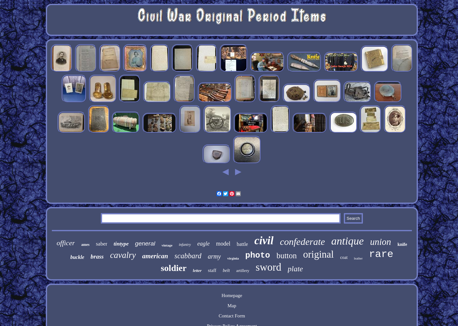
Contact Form (232, 315)
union (380, 242)
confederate (302, 241)
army (214, 256)
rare (381, 254)
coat (343, 257)
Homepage (232, 295)
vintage (167, 245)
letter (197, 270)
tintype (121, 244)
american (155, 256)
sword (268, 267)
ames (85, 244)
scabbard (188, 256)
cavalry (123, 255)
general (145, 243)
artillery (242, 270)
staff (212, 270)
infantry (185, 244)
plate (295, 269)
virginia (233, 258)
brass (97, 256)
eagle (203, 243)
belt (226, 270)
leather (358, 258)
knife (402, 244)
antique (347, 241)
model (223, 243)
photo (257, 255)
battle (242, 244)
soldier (173, 268)
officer (66, 243)
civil (264, 240)
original (318, 254)
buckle (77, 257)
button (286, 255)
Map (231, 305)
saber (101, 244)
